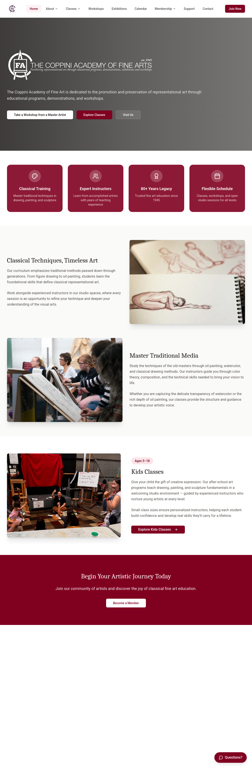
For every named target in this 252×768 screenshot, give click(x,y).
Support (189, 8)
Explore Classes (94, 115)
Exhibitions (119, 8)
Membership (165, 8)
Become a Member (126, 603)
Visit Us (128, 115)
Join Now (235, 8)
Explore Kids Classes (158, 529)
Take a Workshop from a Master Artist (40, 115)
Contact (208, 8)
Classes (73, 8)
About (52, 8)
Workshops (96, 8)
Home (34, 8)
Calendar (141, 8)
